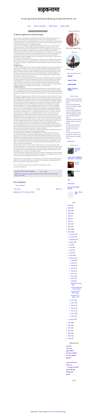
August (72, 242)
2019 (69, 221)
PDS (23, 175)
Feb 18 (73, 276)
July (71, 245)
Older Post (59, 189)
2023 (69, 210)
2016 (69, 229)
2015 (69, 232)
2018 (69, 224)
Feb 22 (73, 271)
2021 (69, 216)
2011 (69, 330)
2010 (69, 333)
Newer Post (17, 189)
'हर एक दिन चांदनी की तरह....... (77, 150)
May (71, 250)
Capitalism (74, 281)
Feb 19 (73, 273)
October (72, 237)
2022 (69, 213)
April (71, 253)
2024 (69, 208)
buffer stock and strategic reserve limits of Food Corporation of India (36, 173)
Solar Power (74, 278)
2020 (69, 218)
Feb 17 (73, 300)
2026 (69, 205)
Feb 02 (73, 316)
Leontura (51, 411)
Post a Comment (20, 185)
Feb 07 (73, 308)
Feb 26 (73, 265)
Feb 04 (73, 311)
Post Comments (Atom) (27, 192)
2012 (69, 328)
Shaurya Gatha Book (40, 26)
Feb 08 (73, 305)
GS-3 (20, 175)
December (73, 234)
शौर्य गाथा (70, 76)
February (72, 258)
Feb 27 (73, 263)
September (73, 239)
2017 (69, 226)
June (71, 247)
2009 (70, 336)
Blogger (64, 411)
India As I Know (72, 80)
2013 (69, 325)
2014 (69, 322)
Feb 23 (73, 268)
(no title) (77, 171)
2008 (70, 338)
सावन (69, 180)
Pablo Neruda (53, 26)
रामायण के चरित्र (72, 84)
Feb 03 (73, 313)
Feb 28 (73, 260)
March (71, 255)
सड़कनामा (48, 10)
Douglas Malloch (64, 26)
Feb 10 (73, 303)
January (72, 319)
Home (29, 26)
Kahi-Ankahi (71, 183)
